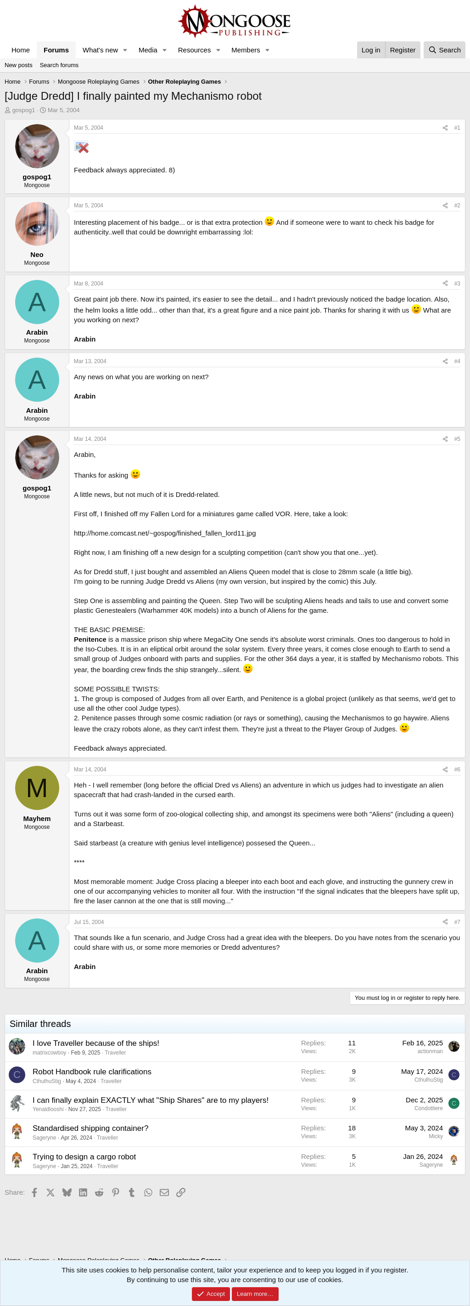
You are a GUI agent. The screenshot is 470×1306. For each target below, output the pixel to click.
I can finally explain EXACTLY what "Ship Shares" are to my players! (151, 1100)
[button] (125, 49)
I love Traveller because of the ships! (96, 1043)
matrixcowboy (49, 1052)
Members (245, 50)
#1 (457, 128)
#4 (457, 361)
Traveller (115, 1052)
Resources (194, 50)
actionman (430, 1051)
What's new (100, 50)
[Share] (445, 128)
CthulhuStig (47, 1081)
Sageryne (44, 1138)
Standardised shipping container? (90, 1128)
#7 (457, 922)
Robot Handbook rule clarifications (92, 1071)
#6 (457, 769)
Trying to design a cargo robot (84, 1156)
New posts (19, 65)
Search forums (59, 65)
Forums (56, 50)
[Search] (444, 49)
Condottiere (428, 1108)
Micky (436, 1136)
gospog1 (23, 110)
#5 (457, 439)
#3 (457, 283)
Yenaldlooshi (48, 1109)
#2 (457, 205)
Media (148, 50)
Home (20, 50)
